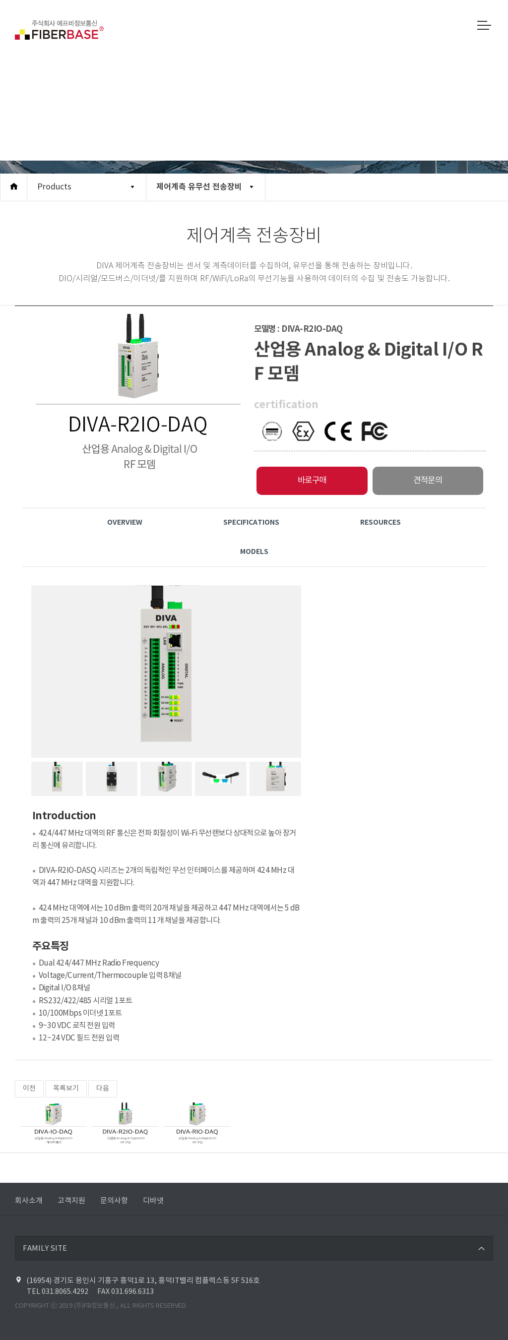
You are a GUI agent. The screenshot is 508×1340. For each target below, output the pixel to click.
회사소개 (29, 1201)
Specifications (251, 522)
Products (54, 187)
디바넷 (153, 1201)
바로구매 (312, 481)
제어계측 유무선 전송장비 (199, 187)
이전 (29, 1089)
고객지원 (71, 1201)
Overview (124, 522)
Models (254, 552)
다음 (102, 1089)
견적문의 (427, 481)
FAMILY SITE (45, 1248)
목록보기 (66, 1089)
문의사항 (114, 1201)
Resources (380, 522)
